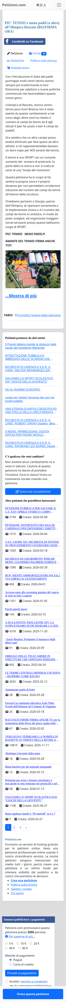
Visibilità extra (18, 68)
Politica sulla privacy (43, 61)
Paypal (17, 970)
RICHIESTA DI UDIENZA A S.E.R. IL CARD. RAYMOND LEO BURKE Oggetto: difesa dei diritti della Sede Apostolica (31, 456)
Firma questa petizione (33, 331)
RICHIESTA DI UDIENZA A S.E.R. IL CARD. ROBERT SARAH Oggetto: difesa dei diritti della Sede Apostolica (31, 434)
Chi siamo (17, 903)
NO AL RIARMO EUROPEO (22, 399)
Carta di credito (23, 975)
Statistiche (15, 61)
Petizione (15, 53)
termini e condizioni (34, 992)
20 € (36, 954)
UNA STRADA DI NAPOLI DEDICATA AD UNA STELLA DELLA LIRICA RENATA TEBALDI (31, 422)
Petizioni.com (14, 4)
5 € (11, 954)
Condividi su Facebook (23, 41)
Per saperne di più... (20, 947)
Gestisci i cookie (21, 899)
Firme (37, 53)
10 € (23, 954)
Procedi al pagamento (21, 983)
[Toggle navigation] (59, 5)
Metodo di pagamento (20, 966)
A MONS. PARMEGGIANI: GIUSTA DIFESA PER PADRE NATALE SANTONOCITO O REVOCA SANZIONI (30, 445)
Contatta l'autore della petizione (38, 315)
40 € (12, 958)
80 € (25, 958)
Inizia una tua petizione (33, 502)
